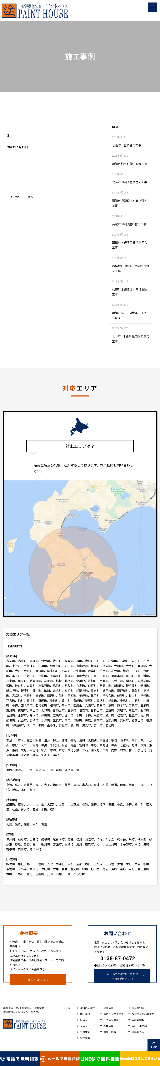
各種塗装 (109, 1025)
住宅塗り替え (111, 1019)
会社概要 (85, 1032)
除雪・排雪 (110, 1032)
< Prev (14, 197)
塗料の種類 (138, 1019)
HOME (68, 1008)
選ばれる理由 (87, 1008)
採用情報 (85, 1038)
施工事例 (85, 1014)
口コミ (84, 1019)
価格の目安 (138, 1032)
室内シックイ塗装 (114, 1014)
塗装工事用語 (139, 1025)
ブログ (84, 1025)
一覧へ (28, 197)
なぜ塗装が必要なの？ (144, 1014)
